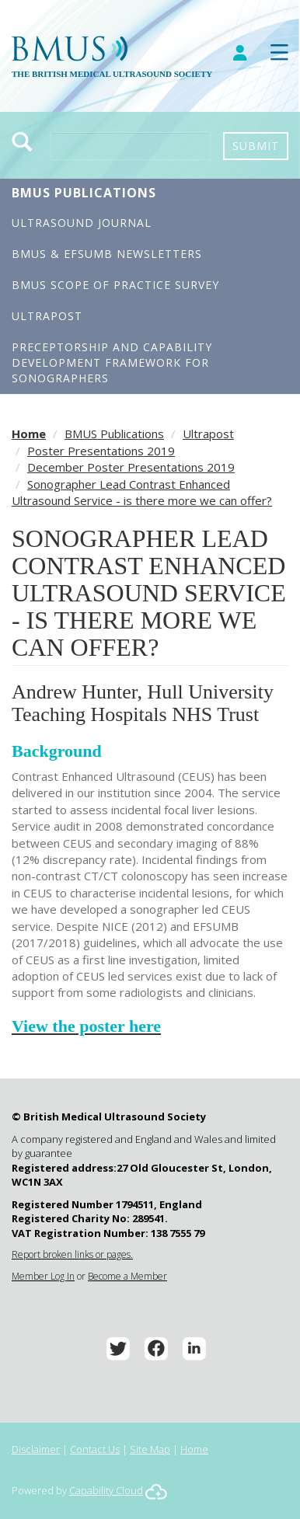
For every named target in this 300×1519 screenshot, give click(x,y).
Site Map (150, 1449)
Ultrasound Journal (82, 222)
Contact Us (95, 1449)
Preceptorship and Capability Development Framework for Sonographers (112, 362)
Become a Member (127, 1276)
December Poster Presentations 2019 (131, 467)
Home (29, 433)
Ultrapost (47, 315)
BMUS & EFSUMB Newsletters (107, 253)
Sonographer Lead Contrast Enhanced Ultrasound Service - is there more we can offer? (142, 492)
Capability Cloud (106, 1490)
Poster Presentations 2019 (101, 450)
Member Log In (43, 1276)
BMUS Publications (84, 192)
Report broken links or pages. (72, 1254)
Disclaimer (36, 1449)
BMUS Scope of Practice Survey (115, 284)
